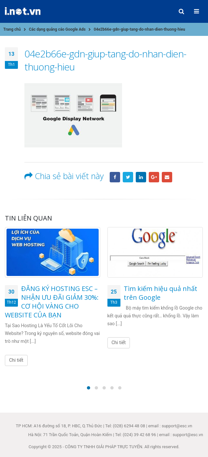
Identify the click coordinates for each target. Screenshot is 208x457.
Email (167, 177)
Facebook (115, 177)
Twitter (128, 177)
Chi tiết (16, 360)
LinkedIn (141, 177)
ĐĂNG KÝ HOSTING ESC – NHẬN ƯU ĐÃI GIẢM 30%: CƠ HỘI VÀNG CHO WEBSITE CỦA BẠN (52, 301)
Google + (154, 177)
